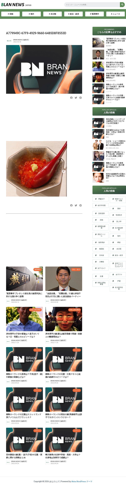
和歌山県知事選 (34, 310)
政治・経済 (76, 269)
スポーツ (37, 430)
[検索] (122, 4)
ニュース (37, 350)
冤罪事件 (37, 269)
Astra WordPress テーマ (81, 481)
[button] (71, 97)
